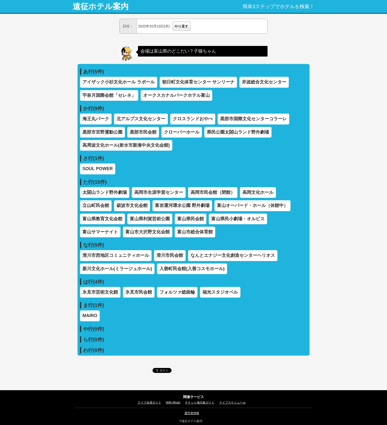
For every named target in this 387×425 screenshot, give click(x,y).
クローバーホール (181, 132)
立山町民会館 (95, 205)
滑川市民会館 (169, 255)
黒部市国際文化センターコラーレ (253, 118)
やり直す (181, 26)
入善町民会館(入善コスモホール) (192, 268)
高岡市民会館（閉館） (213, 192)
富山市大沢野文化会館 (147, 231)
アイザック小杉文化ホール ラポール (118, 82)
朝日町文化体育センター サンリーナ (198, 82)
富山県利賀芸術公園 (150, 218)
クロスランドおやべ (193, 118)
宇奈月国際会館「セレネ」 (109, 95)
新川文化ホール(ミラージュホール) (117, 268)
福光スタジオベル (220, 292)
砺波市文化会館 (132, 205)
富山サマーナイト (100, 231)
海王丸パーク (95, 118)
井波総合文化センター (264, 82)
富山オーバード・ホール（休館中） (252, 205)
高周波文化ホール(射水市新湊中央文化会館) (126, 145)
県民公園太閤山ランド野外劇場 (238, 132)
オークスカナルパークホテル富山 (176, 95)
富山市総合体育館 (195, 231)
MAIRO (89, 315)
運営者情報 (191, 413)
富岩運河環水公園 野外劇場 (182, 205)
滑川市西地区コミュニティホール (115, 255)
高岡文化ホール (257, 192)
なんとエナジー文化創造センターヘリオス (233, 255)
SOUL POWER (97, 168)
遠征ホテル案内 (101, 6)
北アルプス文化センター (140, 118)
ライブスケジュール (232, 402)
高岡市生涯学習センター (158, 192)
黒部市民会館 (143, 132)
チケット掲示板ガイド (199, 402)
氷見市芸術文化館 (100, 292)
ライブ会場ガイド (149, 402)
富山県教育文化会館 (102, 218)
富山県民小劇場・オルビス (238, 218)
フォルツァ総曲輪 (177, 292)
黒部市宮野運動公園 (102, 132)
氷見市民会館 (138, 292)
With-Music (173, 402)
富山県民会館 (190, 218)
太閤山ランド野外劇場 (104, 192)
